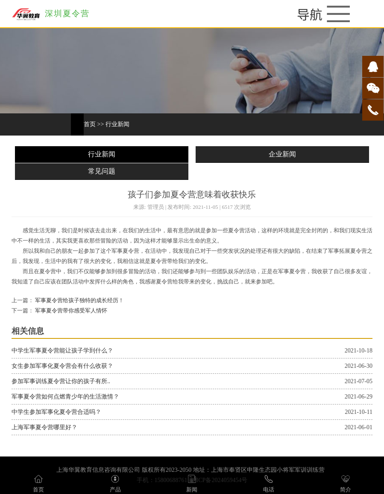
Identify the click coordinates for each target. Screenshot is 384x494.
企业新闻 (282, 154)
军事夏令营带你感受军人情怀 (70, 311)
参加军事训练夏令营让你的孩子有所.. (61, 381)
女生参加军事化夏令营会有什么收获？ (62, 366)
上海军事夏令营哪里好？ (44, 427)
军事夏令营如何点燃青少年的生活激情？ (65, 396)
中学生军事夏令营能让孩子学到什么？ (62, 350)
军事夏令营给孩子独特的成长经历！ (79, 300)
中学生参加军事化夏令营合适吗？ (56, 412)
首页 (90, 124)
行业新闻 (117, 124)
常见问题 (101, 171)
